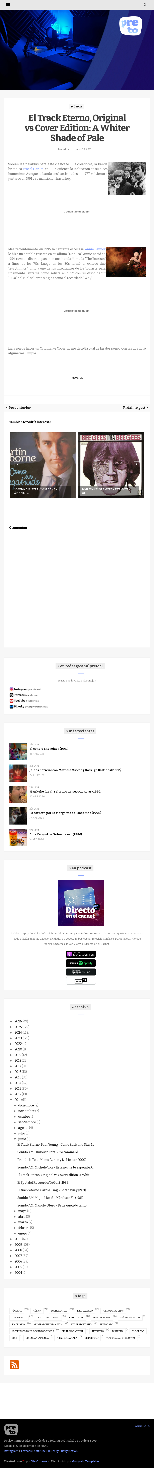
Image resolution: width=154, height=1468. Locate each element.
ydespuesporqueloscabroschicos (33, 1331)
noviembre (26, 1111)
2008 (18, 1250)
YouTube (40, 1451)
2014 (17, 1083)
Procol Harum (33, 169)
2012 (17, 1094)
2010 (17, 1239)
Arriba (142, 1426)
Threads (26, 1451)
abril (21, 1216)
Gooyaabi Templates (85, 1461)
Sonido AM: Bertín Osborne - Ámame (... (35, 491)
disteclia (118, 1331)
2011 (17, 1100)
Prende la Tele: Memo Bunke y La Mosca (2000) (51, 1160)
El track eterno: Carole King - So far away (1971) (51, 1190)
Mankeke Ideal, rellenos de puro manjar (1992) (65, 791)
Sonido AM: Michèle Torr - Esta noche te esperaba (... (55, 1167)
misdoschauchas (113, 1311)
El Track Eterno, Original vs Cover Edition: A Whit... (54, 1175)
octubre (24, 1116)
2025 (18, 1027)
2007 (18, 1256)
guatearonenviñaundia (48, 1324)
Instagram (11, 1451)
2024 (18, 1032)
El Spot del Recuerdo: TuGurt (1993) (43, 1182)
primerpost (91, 1338)
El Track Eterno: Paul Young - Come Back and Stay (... (55, 1144)
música (76, 106)
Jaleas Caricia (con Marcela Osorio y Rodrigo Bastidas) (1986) (75, 770)
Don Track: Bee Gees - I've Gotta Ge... (106, 491)
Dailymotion (69, 1451)
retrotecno (76, 1317)
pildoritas (138, 1331)
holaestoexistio (81, 1324)
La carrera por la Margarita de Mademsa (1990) (65, 813)
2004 (18, 1273)
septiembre (27, 1122)
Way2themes (40, 1461)
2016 (17, 1072)
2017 (17, 1066)
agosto (23, 1128)
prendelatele (59, 1311)
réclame (34, 745)
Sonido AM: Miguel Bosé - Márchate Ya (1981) (50, 1198)
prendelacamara (67, 1338)
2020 (18, 1049)
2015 (17, 1077)
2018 (17, 1060)
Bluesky (53, 1451)
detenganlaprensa (37, 1338)
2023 (18, 1038)
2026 (18, 1021)
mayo (22, 1211)
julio (21, 1133)
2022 (18, 1044)
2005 (18, 1267)
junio (22, 1139)
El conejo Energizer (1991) (48, 749)
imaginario (18, 1324)
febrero (23, 1228)
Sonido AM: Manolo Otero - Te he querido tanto (52, 1205)
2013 (17, 1088)
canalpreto (19, 1317)
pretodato (106, 1324)
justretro (98, 1331)
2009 (18, 1245)
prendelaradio (102, 1317)
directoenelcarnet (48, 1317)
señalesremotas (130, 1317)
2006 (18, 1261)
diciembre (26, 1105)
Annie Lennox (95, 249)
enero (22, 1233)
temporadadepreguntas (121, 1338)
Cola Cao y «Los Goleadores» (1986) (55, 834)
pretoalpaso (85, 1311)
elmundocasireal (72, 1331)
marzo (23, 1222)
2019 (17, 1055)
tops (14, 1338)
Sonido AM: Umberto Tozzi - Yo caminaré (47, 1152)
